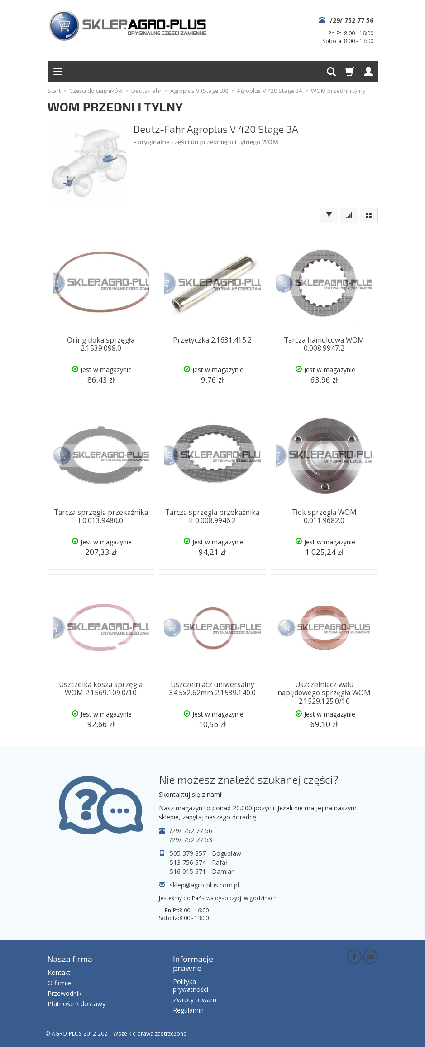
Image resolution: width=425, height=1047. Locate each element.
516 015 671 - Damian (202, 871)
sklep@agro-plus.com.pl (204, 885)
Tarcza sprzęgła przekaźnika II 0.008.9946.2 (212, 516)
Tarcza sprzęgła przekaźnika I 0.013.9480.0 (101, 516)
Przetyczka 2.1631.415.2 (212, 340)
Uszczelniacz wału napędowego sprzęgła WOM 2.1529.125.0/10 (324, 693)
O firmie (59, 983)
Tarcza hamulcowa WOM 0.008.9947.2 (324, 344)
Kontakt (59, 972)
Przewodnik (64, 993)
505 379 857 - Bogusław (205, 853)
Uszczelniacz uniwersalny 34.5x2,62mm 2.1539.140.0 (212, 689)
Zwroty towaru (194, 999)
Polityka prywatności (190, 985)
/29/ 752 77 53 (191, 839)
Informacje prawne (193, 963)
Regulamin (188, 1010)
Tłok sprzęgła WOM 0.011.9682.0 (324, 516)
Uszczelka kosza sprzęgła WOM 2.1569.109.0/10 (101, 689)
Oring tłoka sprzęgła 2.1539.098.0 (100, 344)
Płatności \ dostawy (76, 1003)
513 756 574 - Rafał (198, 862)
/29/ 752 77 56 (351, 20)
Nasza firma (70, 958)
